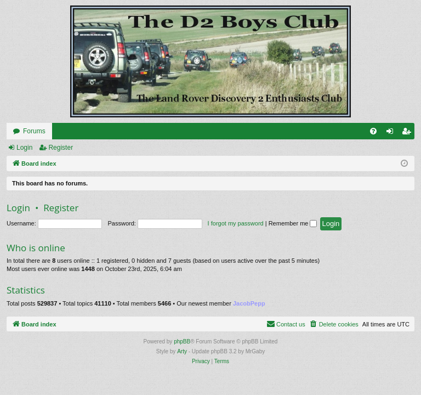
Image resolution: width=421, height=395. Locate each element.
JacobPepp (249, 303)
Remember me (293, 223)
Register (60, 147)
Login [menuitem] (392, 133)
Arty (182, 351)
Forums (34, 131)
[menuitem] (373, 131)
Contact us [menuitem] (285, 324)
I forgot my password (236, 223)
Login (24, 147)
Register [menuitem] (408, 133)
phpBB (182, 341)
